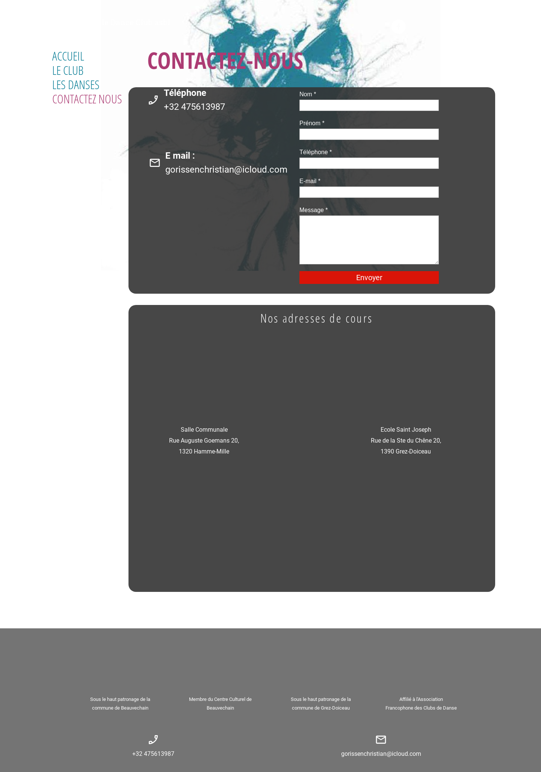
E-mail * (309, 181)
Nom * (307, 94)
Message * (313, 210)
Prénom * (312, 123)
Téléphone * (315, 152)
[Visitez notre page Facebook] (398, 27)
